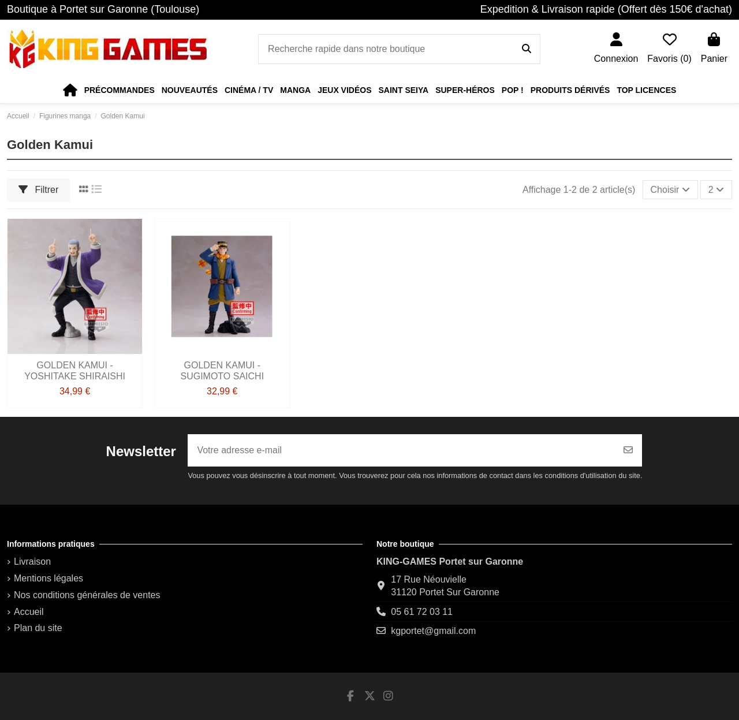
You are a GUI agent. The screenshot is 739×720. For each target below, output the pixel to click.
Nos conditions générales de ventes (87, 595)
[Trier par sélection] (670, 189)
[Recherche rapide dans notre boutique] (526, 49)
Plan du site (38, 628)
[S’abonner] (628, 450)
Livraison (32, 561)
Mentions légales (48, 578)
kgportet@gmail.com (433, 631)
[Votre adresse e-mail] (401, 450)
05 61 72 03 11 (422, 612)
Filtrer (38, 190)
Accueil (29, 612)
